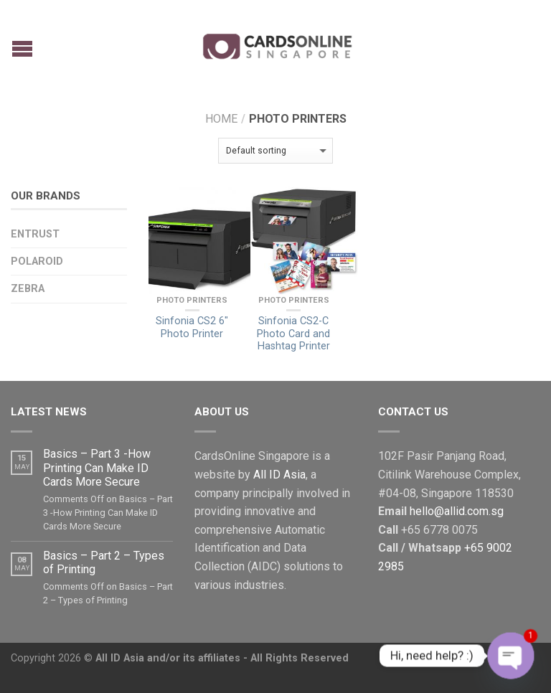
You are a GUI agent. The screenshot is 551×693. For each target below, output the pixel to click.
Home (221, 119)
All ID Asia (279, 474)
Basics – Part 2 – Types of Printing (103, 562)
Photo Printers (191, 300)
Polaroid (37, 261)
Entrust (35, 234)
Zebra (27, 289)
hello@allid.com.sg (457, 511)
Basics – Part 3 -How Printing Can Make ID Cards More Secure (97, 467)
